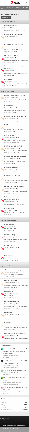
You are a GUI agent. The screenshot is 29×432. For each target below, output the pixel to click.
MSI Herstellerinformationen (13, 34)
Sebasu (13, 340)
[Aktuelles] (23, 8)
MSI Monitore (8, 125)
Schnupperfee (15, 142)
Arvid (14, 329)
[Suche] (27, 8)
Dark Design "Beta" (9, 30)
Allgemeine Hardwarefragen (13, 270)
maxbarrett (14, 182)
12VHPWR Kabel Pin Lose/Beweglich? (13, 274)
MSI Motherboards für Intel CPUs (15, 156)
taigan (15, 51)
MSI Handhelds (9, 208)
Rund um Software (10, 280)
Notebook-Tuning (9, 235)
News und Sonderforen (8, 21)
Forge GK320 (7, 172)
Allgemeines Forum (7, 266)
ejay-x (17, 308)
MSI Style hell (5, 428)
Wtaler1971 (17, 319)
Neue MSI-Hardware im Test (13, 45)
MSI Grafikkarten (9, 135)
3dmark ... (6, 260)
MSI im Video (8, 79)
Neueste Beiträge (6, 345)
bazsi (14, 131)
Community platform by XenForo (12, 431)
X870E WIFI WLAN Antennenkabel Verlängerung (16, 180)
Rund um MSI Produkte (8, 91)
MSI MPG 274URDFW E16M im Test (13, 49)
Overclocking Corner (10, 245)
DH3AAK (14, 252)
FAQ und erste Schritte (11, 55)
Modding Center (9, 224)
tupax (14, 101)
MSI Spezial (8, 323)
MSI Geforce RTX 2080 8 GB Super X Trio (14, 140)
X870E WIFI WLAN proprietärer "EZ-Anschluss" (15, 191)
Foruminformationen (10, 25)
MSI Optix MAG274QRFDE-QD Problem (14, 129)
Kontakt (4, 425)
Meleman (16, 112)
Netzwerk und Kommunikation (14, 186)
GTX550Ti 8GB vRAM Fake (11, 317)
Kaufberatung (8, 291)
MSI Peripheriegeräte (11, 167)
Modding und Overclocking (9, 220)
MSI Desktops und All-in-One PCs (15, 116)
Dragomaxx (15, 297)
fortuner (13, 214)
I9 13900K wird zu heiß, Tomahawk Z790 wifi (15, 161)
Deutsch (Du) (14, 428)
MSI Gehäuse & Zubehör (12, 176)
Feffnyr (13, 163)
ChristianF (25, 409)
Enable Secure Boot (9, 121)
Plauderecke (8, 312)
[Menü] (2, 8)
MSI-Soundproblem (9, 204)
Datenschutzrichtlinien (11, 425)
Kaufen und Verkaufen (11, 301)
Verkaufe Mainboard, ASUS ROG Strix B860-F (15, 306)
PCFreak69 (17, 152)
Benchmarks (8, 256)
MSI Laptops (8, 105)
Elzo (19, 172)
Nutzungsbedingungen (22, 425)
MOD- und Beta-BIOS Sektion (10, 384)
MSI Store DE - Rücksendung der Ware (13, 295)
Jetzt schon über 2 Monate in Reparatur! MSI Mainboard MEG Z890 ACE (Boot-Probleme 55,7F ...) (15, 351)
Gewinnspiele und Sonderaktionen (15, 333)
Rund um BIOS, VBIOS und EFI (14, 95)
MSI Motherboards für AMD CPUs (15, 146)
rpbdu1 (13, 241)
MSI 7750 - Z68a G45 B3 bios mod (12, 228)
